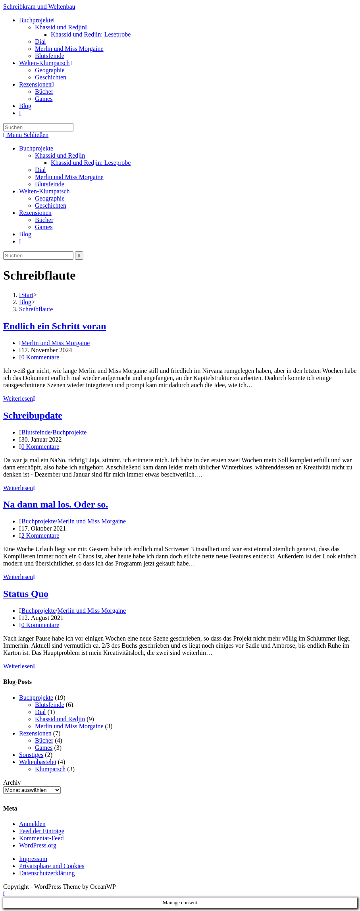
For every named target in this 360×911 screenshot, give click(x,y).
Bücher (44, 219)
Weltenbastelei (37, 762)
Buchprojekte (36, 148)
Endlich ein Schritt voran (54, 326)
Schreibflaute (36, 309)
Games (43, 227)
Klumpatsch (50, 769)
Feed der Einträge (41, 831)
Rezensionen (35, 212)
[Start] (26, 294)
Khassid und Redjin (60, 155)
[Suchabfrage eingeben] (38, 127)
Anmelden (32, 823)
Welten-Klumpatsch (44, 191)
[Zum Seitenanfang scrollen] (4, 893)
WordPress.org (37, 845)
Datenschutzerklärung (47, 873)
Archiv (12, 782)
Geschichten (50, 205)
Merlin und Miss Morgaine (69, 177)
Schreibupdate (32, 415)
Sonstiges (31, 754)
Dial (40, 169)
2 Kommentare (40, 535)
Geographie (50, 198)
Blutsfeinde (49, 184)
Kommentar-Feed (41, 838)
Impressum (33, 858)
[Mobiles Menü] (25, 134)
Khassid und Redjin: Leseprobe (91, 162)
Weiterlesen (19, 398)
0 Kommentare (40, 357)
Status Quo (25, 594)
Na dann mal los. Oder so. (55, 504)
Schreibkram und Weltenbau (39, 6)
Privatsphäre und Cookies (51, 866)
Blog (25, 234)
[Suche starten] (79, 255)
